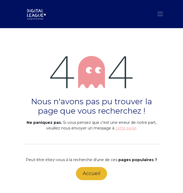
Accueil (91, 173)
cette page (125, 128)
